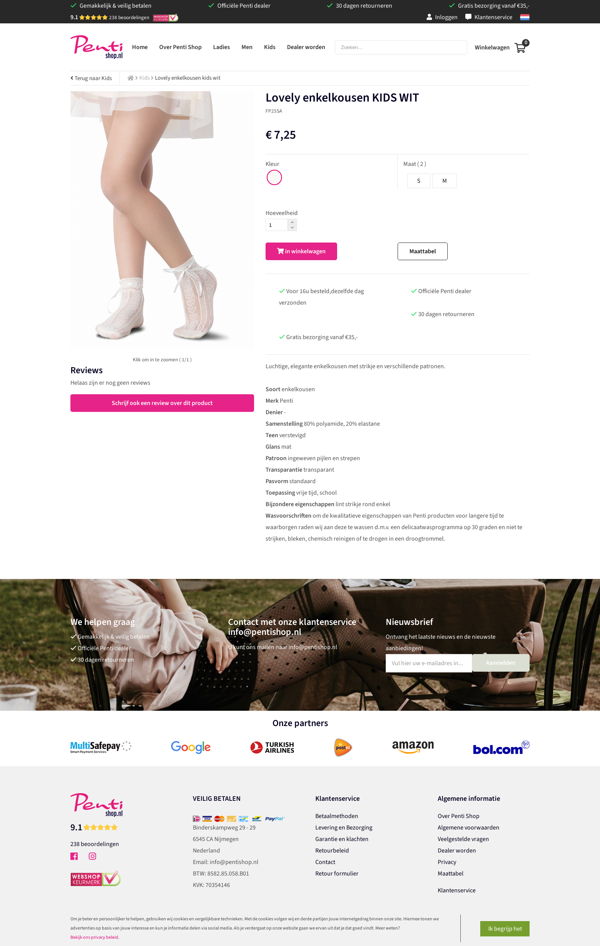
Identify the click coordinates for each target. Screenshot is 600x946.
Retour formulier (337, 873)
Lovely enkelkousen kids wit (187, 78)
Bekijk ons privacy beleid (94, 937)
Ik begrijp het (505, 929)
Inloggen (442, 17)
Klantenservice (488, 17)
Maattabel (422, 251)
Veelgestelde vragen (463, 839)
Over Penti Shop (458, 816)
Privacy (447, 862)
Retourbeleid (332, 850)
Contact (325, 862)
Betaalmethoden (336, 816)
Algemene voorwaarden (468, 827)
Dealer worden (457, 850)
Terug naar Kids (91, 78)
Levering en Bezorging (343, 827)
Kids (144, 78)
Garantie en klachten (341, 839)
